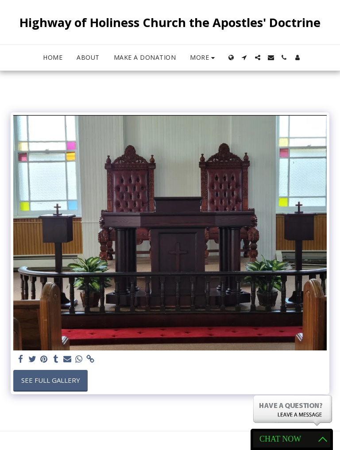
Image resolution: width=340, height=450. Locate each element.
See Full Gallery (50, 380)
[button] (244, 57)
